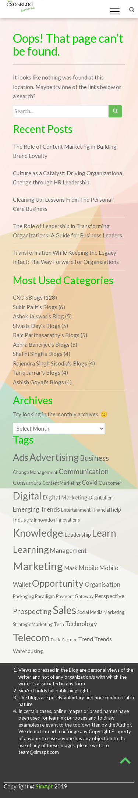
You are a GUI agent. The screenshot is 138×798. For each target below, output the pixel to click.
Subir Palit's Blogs (35, 307)
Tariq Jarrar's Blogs (36, 372)
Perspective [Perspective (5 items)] (109, 596)
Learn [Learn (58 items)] (104, 533)
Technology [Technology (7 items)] (81, 624)
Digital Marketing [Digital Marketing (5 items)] (65, 497)
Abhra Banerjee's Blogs (41, 344)
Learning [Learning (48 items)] (31, 549)
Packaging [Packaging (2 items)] (23, 596)
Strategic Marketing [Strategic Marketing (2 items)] (33, 624)
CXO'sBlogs (28, 297)
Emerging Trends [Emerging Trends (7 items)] (36, 509)
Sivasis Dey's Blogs (36, 325)
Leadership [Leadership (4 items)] (77, 534)
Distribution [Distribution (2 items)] (101, 498)
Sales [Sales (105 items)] (64, 610)
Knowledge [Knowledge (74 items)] (38, 533)
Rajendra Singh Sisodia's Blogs (50, 363)
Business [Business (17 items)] (94, 457)
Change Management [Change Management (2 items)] (35, 472)
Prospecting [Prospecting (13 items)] (32, 611)
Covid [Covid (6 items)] (90, 482)
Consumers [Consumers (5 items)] (27, 482)
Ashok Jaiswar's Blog (38, 316)
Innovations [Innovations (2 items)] (68, 520)
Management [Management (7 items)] (68, 550)
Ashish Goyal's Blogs (38, 382)
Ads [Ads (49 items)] (20, 457)
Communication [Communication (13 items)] (84, 471)
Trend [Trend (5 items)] (85, 639)
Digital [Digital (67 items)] (27, 496)
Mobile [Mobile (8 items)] (88, 568)
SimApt (44, 786)
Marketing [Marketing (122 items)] (38, 565)
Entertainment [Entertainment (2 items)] (76, 510)
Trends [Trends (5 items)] (103, 639)
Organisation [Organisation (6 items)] (102, 584)
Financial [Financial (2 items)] (101, 510)
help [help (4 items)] (116, 509)
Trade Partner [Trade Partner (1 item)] (63, 639)
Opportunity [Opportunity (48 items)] (58, 583)
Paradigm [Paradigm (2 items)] (45, 596)
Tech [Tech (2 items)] (59, 624)
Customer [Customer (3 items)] (110, 483)
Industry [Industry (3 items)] (23, 519)
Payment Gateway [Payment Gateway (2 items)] (74, 596)
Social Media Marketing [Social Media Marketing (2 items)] (100, 612)
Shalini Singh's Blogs (38, 353)
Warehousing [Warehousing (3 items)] (28, 651)
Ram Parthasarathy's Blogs (46, 335)
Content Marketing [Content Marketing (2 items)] (61, 483)
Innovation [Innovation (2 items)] (44, 520)
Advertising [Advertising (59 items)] (54, 457)
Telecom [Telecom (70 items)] (31, 637)
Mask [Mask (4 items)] (70, 568)
